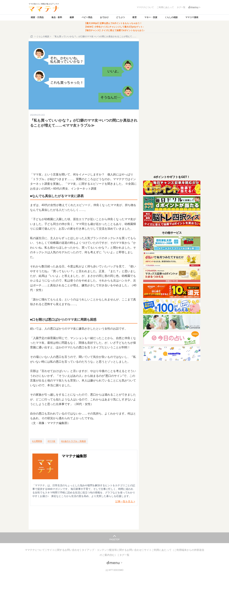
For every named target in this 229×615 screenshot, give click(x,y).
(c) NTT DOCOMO (114, 570)
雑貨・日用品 (37, 17)
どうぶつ (120, 17)
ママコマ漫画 (191, 17)
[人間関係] (37, 441)
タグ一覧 (124, 554)
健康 (72, 17)
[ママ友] (52, 441)
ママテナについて (35, 549)
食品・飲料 (56, 17)
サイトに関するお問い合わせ (63, 549)
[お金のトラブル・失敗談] (73, 441)
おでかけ (104, 17)
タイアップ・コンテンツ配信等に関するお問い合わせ (112, 549)
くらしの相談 (171, 17)
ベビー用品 (87, 17)
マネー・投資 (150, 17)
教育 (134, 17)
